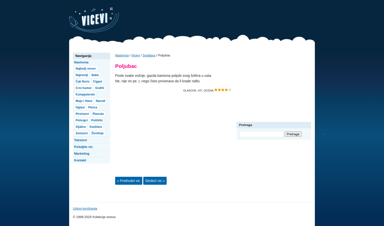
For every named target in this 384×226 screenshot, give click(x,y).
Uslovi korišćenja (85, 208)
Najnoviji (82, 75)
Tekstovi (80, 140)
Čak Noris (83, 81)
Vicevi (94, 19)
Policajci (82, 120)
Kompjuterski (85, 94)
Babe (95, 75)
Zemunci (82, 133)
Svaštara (149, 55)
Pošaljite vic (83, 147)
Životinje (97, 133)
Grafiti (99, 88)
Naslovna (122, 55)
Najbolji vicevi (86, 68)
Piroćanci (82, 114)
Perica (92, 107)
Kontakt (80, 160)
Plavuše (98, 114)
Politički (97, 120)
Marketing (81, 153)
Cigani (97, 81)
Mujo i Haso (84, 101)
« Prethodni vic (128, 181)
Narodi (100, 101)
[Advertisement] (224, 18)
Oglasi (80, 107)
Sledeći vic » (155, 181)
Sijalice (81, 127)
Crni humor (84, 88)
